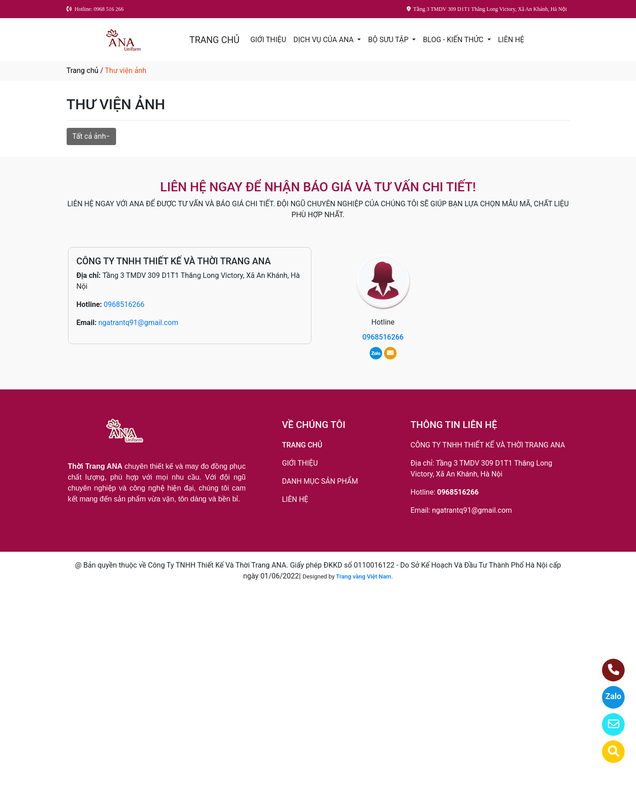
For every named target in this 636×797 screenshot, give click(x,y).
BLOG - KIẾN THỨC (454, 39)
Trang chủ (83, 70)
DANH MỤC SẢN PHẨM (320, 481)
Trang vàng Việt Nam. (364, 576)
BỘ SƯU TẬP (389, 39)
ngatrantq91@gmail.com (138, 322)
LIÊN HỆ (511, 39)
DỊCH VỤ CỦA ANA (324, 39)
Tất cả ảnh (89, 136)
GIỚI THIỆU (268, 39)
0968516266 (124, 304)
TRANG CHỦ (214, 39)
